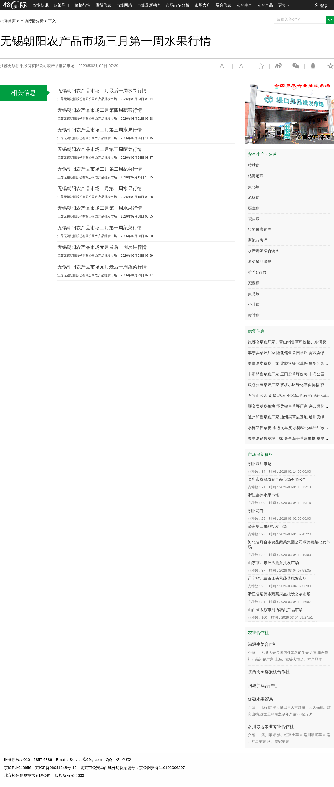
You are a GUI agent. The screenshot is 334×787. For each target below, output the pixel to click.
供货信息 (103, 5)
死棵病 (254, 283)
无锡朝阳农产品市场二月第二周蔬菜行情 (99, 169)
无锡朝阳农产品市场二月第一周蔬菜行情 (99, 227)
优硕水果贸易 (260, 699)
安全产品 (265, 5)
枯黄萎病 (256, 176)
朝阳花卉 (256, 510)
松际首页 (8, 21)
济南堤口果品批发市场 (267, 526)
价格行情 (82, 5)
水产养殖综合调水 (263, 251)
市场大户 (202, 5)
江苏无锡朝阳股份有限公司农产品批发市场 (87, 99)
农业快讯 (41, 5)
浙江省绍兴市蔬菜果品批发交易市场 (279, 594)
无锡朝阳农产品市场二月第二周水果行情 (99, 188)
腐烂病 (254, 208)
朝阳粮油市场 (259, 463)
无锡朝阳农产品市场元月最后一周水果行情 (102, 247)
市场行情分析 (177, 5)
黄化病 (254, 186)
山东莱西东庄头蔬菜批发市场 (273, 562)
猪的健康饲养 (259, 229)
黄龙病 (254, 293)
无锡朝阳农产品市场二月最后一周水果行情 (102, 90)
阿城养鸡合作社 (262, 685)
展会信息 (223, 5)
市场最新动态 (149, 5)
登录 (321, 5)
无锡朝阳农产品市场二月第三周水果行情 (99, 129)
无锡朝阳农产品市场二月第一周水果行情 (99, 208)
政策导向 (61, 5)
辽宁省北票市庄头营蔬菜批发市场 (277, 578)
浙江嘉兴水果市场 (263, 495)
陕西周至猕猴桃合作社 (269, 671)
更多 (284, 5)
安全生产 (244, 5)
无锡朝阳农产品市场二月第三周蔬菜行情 (99, 149)
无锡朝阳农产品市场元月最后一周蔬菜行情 (102, 266)
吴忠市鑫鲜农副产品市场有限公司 (277, 479)
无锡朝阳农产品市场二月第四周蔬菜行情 (99, 110)
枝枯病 (254, 165)
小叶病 (254, 304)
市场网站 (124, 5)
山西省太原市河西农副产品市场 (275, 609)
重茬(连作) (257, 272)
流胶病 (254, 197)
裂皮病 (254, 218)
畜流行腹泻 (257, 240)
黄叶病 (254, 315)
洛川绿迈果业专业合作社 (271, 726)
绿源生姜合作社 (262, 644)
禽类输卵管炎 (259, 261)
